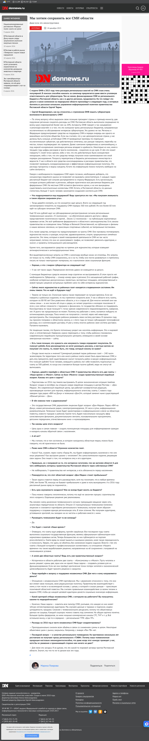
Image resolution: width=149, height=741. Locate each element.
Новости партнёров (119, 685)
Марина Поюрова (45, 665)
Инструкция (37, 685)
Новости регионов (137, 685)
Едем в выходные (22, 685)
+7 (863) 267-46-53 (46, 721)
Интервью (80, 8)
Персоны (49, 685)
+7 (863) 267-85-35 (46, 719)
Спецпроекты (92, 8)
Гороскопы (85, 685)
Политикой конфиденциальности (42, 732)
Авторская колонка (100, 685)
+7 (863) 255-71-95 (9, 719)
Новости (60, 8)
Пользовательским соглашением (24, 732)
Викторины (73, 685)
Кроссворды (61, 685)
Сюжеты (69, 8)
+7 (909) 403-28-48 (9, 721)
